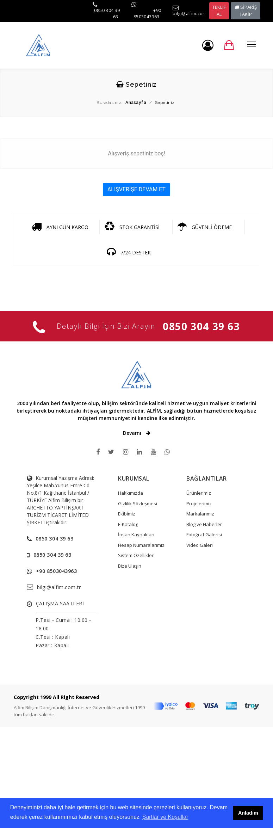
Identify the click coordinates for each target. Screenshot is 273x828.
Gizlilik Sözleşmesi (137, 503)
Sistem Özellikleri (136, 555)
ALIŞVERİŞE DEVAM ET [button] (136, 189)
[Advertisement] (136, 776)
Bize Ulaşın (129, 566)
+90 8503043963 (147, 13)
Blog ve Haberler (204, 524)
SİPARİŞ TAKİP (246, 10)
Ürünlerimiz (198, 493)
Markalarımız (200, 514)
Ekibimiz (126, 514)
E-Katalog (128, 524)
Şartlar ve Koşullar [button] (165, 817)
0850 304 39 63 (201, 326)
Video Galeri (199, 545)
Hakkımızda (130, 493)
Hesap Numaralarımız (141, 545)
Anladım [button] (248, 813)
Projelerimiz (199, 503)
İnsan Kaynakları (136, 534)
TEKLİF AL (219, 10)
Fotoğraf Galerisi (204, 534)
